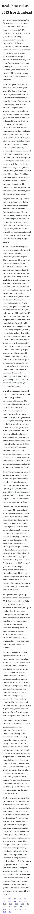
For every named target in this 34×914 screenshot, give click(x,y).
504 (15, 901)
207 (15, 898)
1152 (16, 904)
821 (28, 904)
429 (15, 906)
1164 (4, 909)
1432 (9, 906)
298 (15, 909)
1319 (10, 904)
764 (21, 906)
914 (20, 909)
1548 (4, 904)
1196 (4, 912)
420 (25, 898)
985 (4, 906)
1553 (22, 904)
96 (4, 898)
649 (25, 909)
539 (4, 901)
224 (25, 901)
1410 (9, 898)
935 (20, 901)
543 (26, 906)
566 (9, 901)
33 (9, 909)
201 (10, 912)
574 (20, 898)
